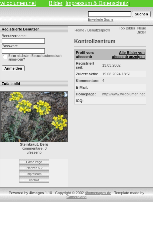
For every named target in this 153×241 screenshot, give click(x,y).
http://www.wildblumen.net (123, 94)
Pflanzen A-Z (34, 168)
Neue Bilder (141, 30)
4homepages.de (98, 193)
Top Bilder (127, 28)
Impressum (34, 174)
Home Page (34, 162)
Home (79, 30)
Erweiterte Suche (100, 19)
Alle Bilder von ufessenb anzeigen (128, 55)
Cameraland (76, 197)
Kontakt (34, 180)
